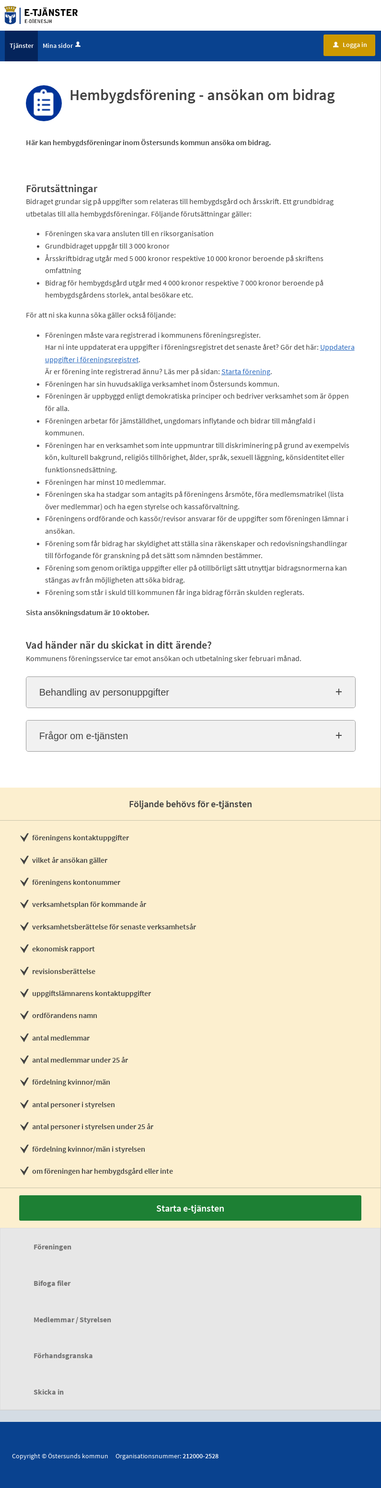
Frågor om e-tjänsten (83, 736)
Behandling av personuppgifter (104, 692)
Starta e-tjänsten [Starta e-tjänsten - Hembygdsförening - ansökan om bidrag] (190, 1208)
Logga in (350, 44)
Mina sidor (62, 45)
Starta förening (245, 371)
